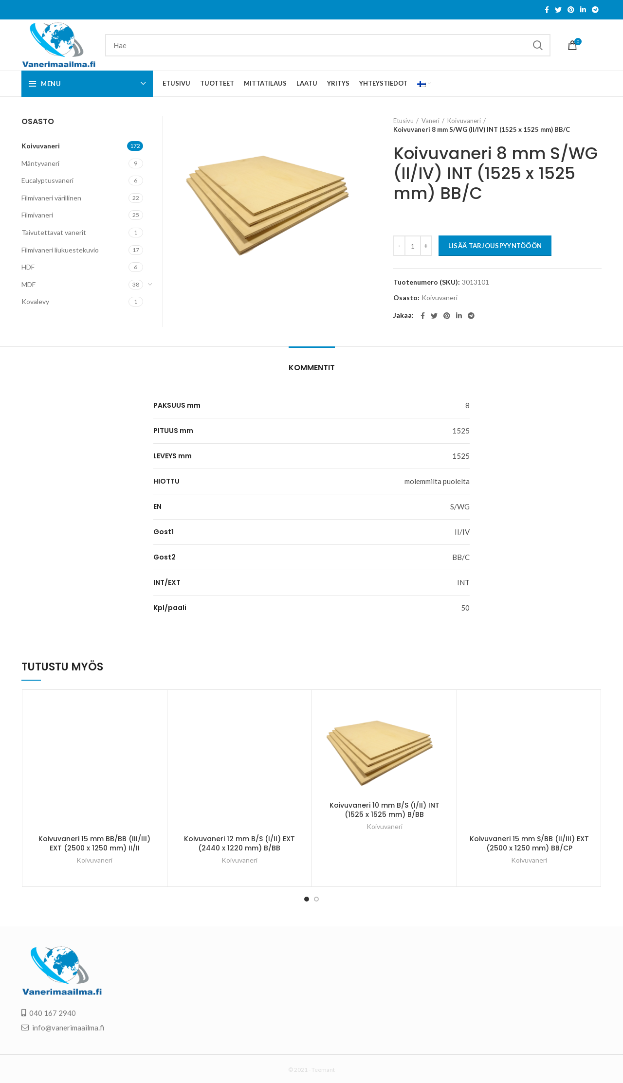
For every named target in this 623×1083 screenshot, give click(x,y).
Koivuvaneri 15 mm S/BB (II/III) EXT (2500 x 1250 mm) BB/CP (529, 843)
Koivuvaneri (464, 121)
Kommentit (312, 367)
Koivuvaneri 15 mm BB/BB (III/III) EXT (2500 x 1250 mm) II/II (94, 843)
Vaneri (430, 121)
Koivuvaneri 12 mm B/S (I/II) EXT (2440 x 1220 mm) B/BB (239, 843)
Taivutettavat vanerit (53, 232)
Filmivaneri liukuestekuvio (60, 250)
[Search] (327, 45)
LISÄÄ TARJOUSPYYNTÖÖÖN (495, 246)
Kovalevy (35, 301)
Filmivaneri (37, 215)
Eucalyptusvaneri (47, 180)
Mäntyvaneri (40, 163)
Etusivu (403, 121)
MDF (28, 284)
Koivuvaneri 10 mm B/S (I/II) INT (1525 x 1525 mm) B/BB (385, 810)
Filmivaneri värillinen (51, 198)
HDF (28, 267)
